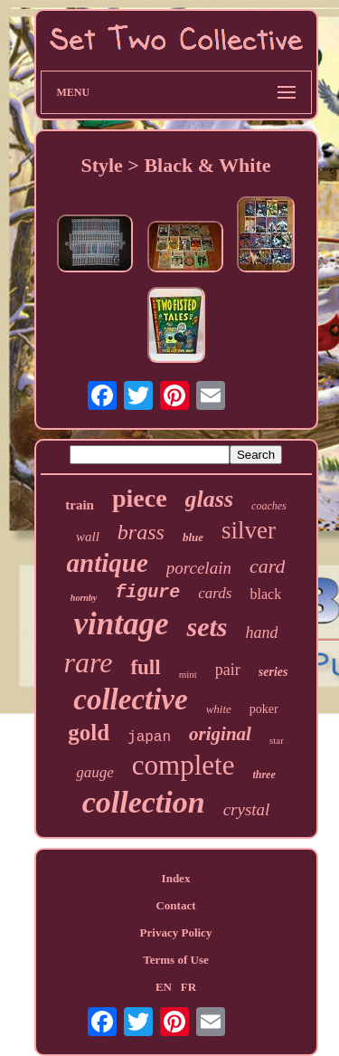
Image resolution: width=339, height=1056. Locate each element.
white (218, 709)
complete (183, 765)
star (276, 740)
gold (88, 732)
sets (206, 627)
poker (264, 709)
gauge (95, 772)
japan (149, 737)
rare (88, 662)
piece (139, 498)
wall (87, 536)
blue (193, 537)
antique (107, 562)
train (79, 505)
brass (141, 532)
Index (176, 878)
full (145, 667)
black (265, 594)
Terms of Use (175, 959)
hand (261, 632)
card (268, 566)
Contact (175, 905)
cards (214, 593)
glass (209, 499)
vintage (121, 624)
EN (163, 987)
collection (143, 802)
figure (147, 592)
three (263, 774)
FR (188, 987)
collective (130, 699)
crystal (246, 809)
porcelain (198, 567)
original (220, 734)
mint (188, 674)
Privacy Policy (176, 932)
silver (248, 530)
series (273, 672)
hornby (84, 598)
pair (227, 670)
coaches (269, 505)
